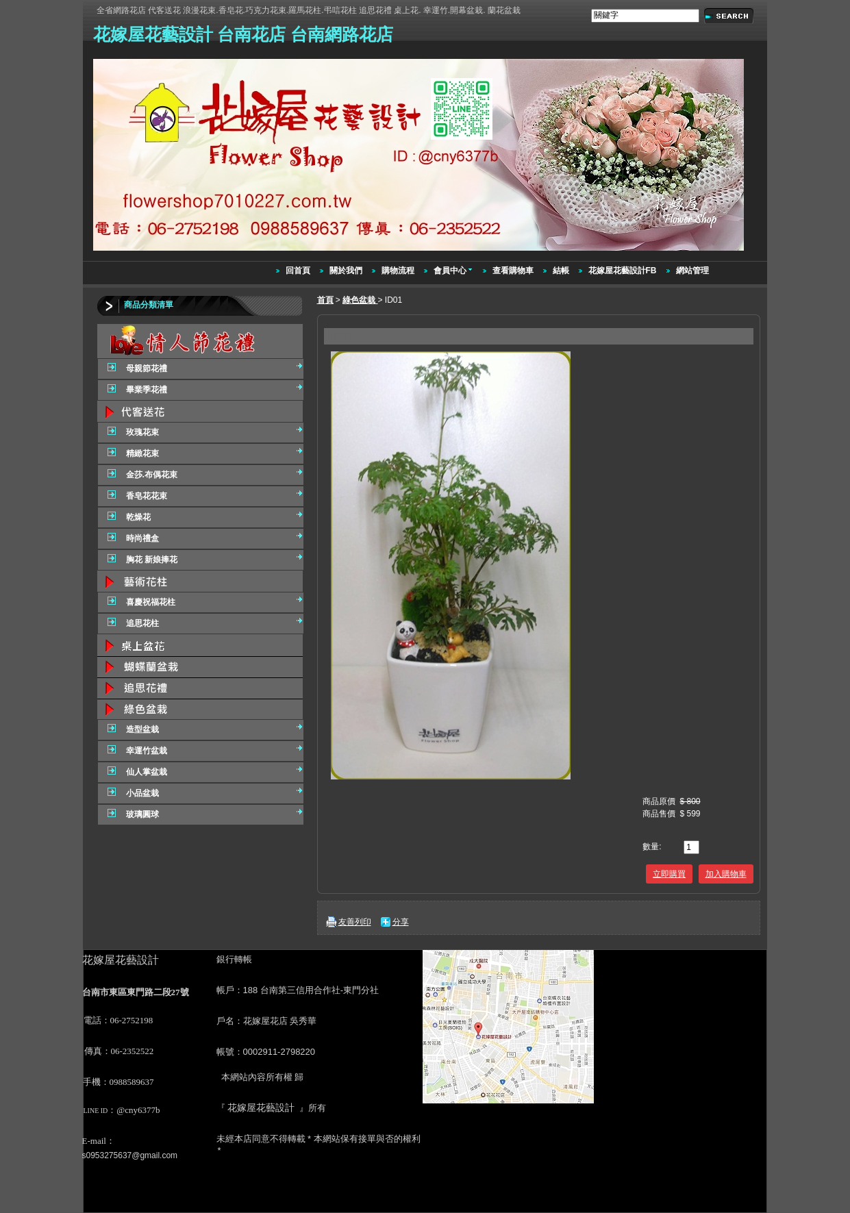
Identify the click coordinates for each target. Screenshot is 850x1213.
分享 (400, 922)
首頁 (325, 300)
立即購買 (669, 874)
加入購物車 (726, 874)
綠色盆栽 (359, 300)
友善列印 (354, 922)
